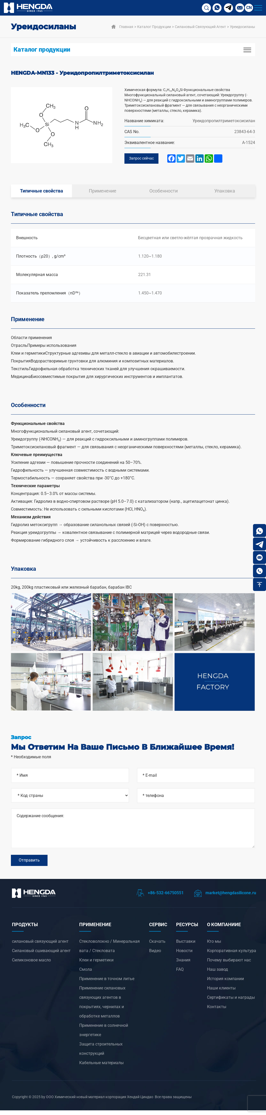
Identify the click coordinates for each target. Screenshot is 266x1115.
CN (249, 7)
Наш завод (217, 974)
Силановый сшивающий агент (41, 955)
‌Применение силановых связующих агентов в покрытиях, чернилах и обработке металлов (102, 1006)
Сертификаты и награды (231, 1002)
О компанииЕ (224, 929)
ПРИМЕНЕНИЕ (95, 929)
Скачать (157, 946)
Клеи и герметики (96, 964)
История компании (225, 983)
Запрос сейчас (143, 159)
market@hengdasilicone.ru (225, 897)
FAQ (180, 974)
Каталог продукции (154, 27)
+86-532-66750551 (160, 897)
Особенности (163, 192)
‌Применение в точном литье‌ (106, 983)
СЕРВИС (158, 929)
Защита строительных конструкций (101, 1053)
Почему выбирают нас (229, 964)
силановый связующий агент (200, 27)
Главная (126, 27)
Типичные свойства (41, 192)
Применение (102, 192)
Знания (183, 964)
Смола (85, 974)
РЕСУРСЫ (187, 929)
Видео (155, 955)
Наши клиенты (221, 992)
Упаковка (224, 192)
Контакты (216, 1011)
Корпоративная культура (231, 955)
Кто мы (214, 946)
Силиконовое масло (31, 964)
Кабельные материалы (101, 1067)
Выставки (185, 946)
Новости (184, 955)
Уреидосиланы (242, 27)
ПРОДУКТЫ (25, 929)
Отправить (29, 863)
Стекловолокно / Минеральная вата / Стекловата (109, 951)
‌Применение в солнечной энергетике (103, 1035)
